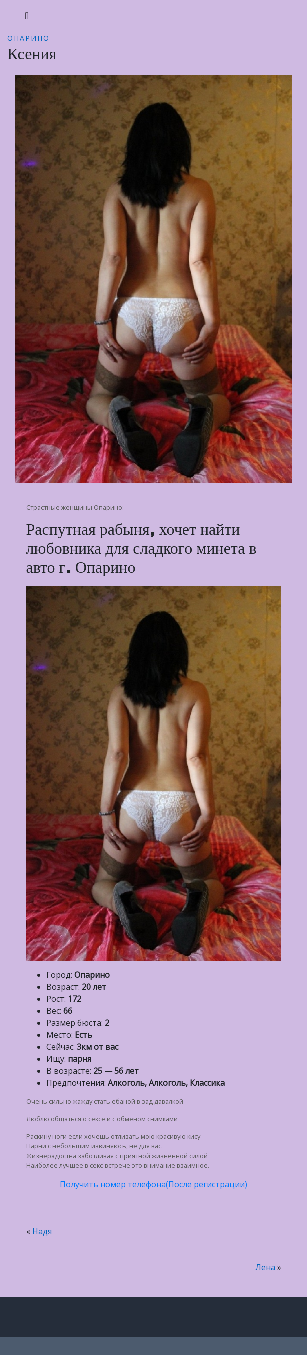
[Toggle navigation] (27, 15)
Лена (265, 1267)
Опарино (28, 38)
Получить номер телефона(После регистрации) (153, 1184)
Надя (42, 1231)
